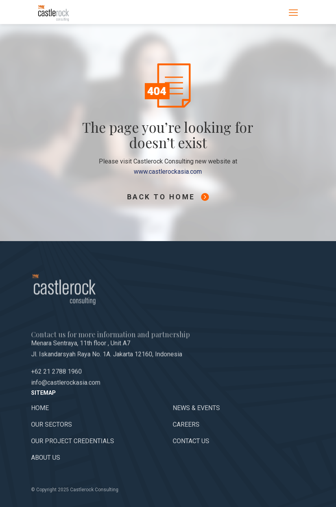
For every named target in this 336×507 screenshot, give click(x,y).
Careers (186, 424)
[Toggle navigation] (293, 12)
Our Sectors (51, 424)
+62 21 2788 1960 (56, 383)
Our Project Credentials (72, 441)
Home (40, 408)
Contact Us (191, 441)
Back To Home (168, 197)
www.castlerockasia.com (168, 171)
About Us (45, 457)
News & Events (196, 408)
